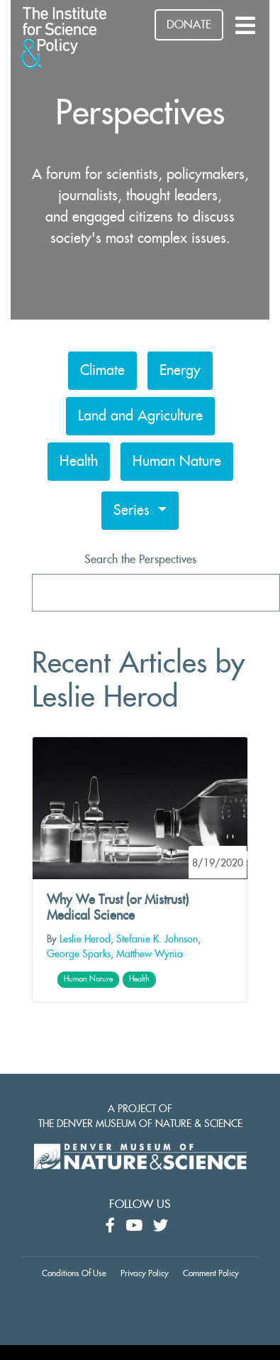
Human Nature (177, 462)
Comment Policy (211, 1273)
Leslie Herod (85, 940)
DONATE (189, 25)
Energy (180, 371)
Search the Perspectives (140, 559)
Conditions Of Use (74, 1273)
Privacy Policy (145, 1273)
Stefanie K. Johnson (157, 940)
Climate (102, 371)
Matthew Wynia (149, 954)
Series (133, 511)
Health (79, 462)
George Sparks (79, 954)
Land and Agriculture (140, 416)
